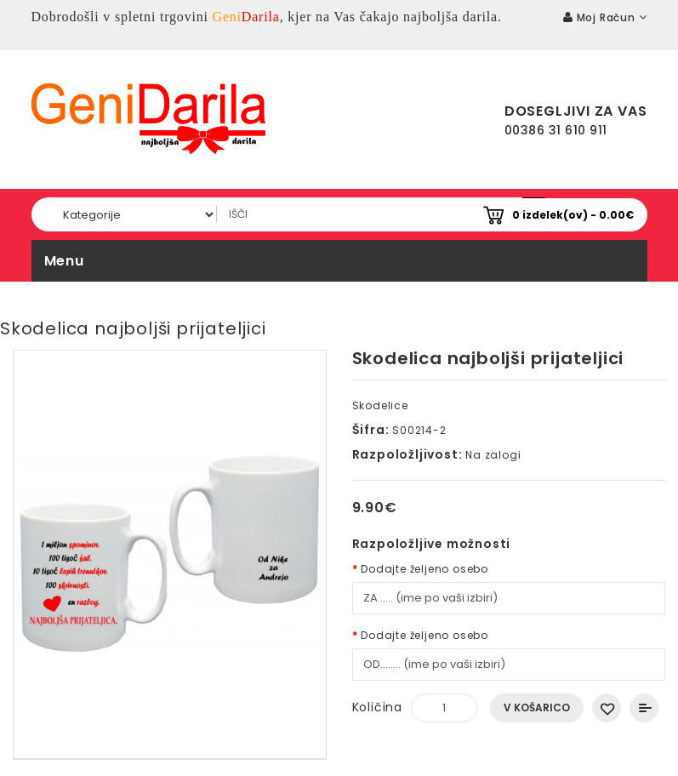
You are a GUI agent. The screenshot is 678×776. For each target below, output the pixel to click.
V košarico (537, 707)
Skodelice (380, 405)
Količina (377, 707)
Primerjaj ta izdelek (644, 707)
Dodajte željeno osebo (424, 569)
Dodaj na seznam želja (606, 707)
